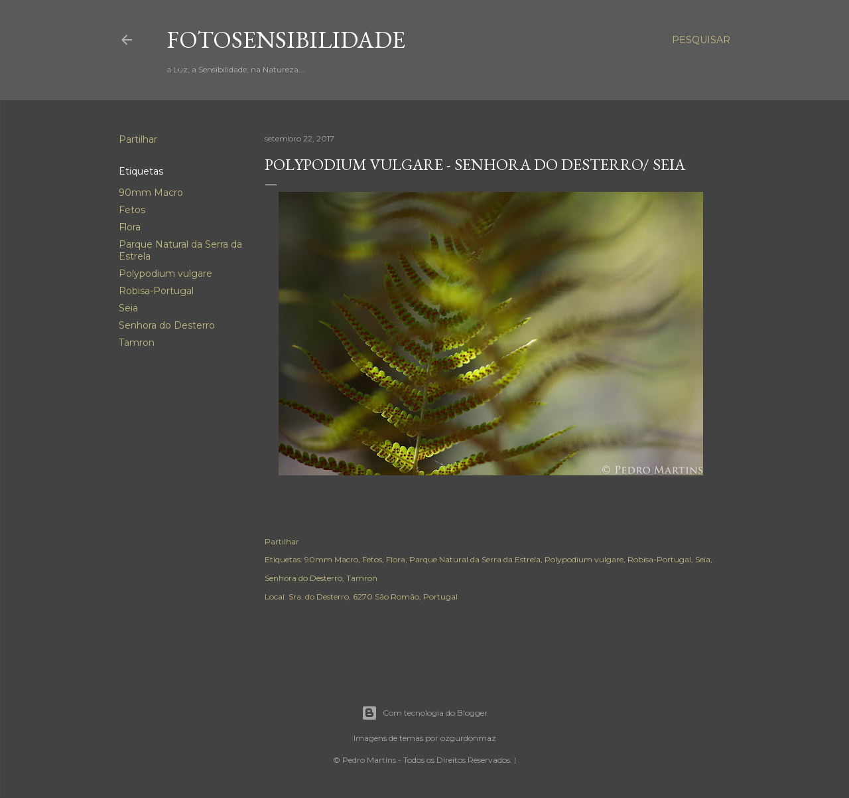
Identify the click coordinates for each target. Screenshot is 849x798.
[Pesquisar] (701, 40)
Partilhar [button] (138, 139)
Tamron (137, 343)
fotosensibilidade (285, 39)
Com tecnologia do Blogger (424, 713)
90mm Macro (151, 193)
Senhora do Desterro (167, 325)
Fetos (132, 210)
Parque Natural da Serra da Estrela (475, 559)
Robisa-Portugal (156, 291)
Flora (130, 227)
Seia (128, 308)
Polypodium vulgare (165, 273)
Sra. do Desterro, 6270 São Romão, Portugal (373, 596)
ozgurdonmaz (468, 738)
